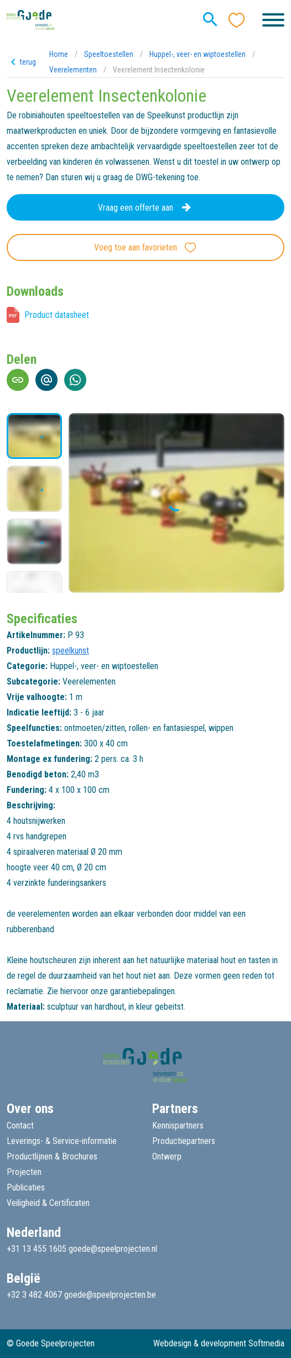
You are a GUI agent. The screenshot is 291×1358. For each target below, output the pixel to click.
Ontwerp (166, 1156)
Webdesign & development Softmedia (218, 1343)
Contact (20, 1125)
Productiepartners (183, 1141)
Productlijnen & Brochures (52, 1156)
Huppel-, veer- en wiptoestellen (197, 54)
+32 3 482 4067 (34, 1294)
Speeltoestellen (108, 54)
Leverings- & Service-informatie (62, 1141)
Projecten (24, 1172)
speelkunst (70, 650)
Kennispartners (178, 1125)
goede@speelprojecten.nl (113, 1249)
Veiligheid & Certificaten (48, 1203)
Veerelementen (73, 69)
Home (58, 54)
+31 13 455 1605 (36, 1249)
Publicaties (26, 1187)
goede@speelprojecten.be (110, 1294)
